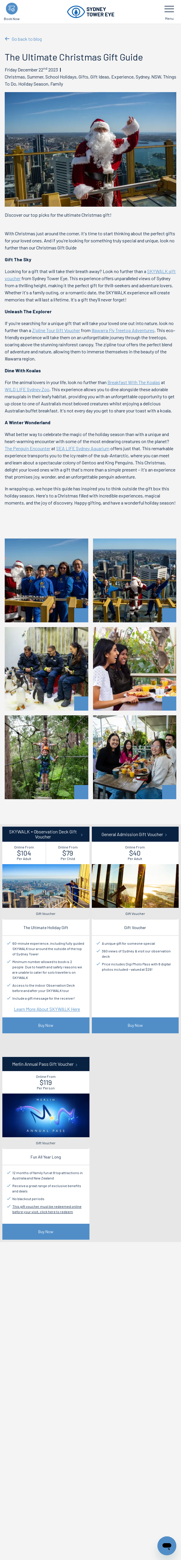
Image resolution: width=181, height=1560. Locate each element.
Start (9, 1438)
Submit (91, 1412)
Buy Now (45, 1025)
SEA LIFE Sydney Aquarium (82, 448)
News (87, 1438)
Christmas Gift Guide (119, 1438)
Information (64, 1438)
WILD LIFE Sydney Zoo (27, 389)
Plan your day (34, 1438)
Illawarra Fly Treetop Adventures (123, 330)
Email (10, 1381)
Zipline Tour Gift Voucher (56, 330)
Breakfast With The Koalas (133, 382)
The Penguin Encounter (27, 448)
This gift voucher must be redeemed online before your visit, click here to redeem (47, 1209)
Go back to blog (23, 39)
